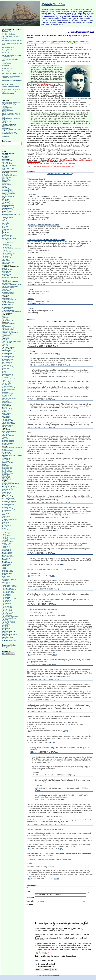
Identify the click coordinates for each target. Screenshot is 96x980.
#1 (29, 346)
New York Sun (6, 558)
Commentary (6, 516)
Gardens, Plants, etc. (7, 110)
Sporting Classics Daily (9, 238)
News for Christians (8, 435)
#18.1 (32, 752)
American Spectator (8, 192)
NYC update (5, 52)
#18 (29, 742)
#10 (29, 589)
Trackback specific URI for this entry (60, 174)
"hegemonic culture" (44, 84)
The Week (5, 619)
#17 (29, 731)
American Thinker (7, 506)
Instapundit (5, 216)
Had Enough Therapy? (9, 486)
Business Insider (7, 269)
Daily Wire (5, 524)
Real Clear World (7, 573)
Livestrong (5, 222)
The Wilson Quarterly (8, 622)
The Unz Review (7, 615)
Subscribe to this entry (46, 966)
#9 (29, 576)
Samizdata (5, 166)
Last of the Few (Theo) (9, 165)
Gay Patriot (5, 385)
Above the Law (6, 326)
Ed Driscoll (5, 377)
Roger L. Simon (6, 413)
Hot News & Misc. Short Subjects (11, 113)
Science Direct (6, 479)
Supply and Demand (8, 293)
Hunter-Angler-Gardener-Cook (11, 214)
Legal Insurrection (7, 331)
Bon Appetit (5, 199)
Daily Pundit (5, 368)
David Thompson (7, 160)
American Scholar (7, 190)
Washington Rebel (7, 425)
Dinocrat (4, 371)
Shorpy (4, 234)
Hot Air (4, 391)
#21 (29, 879)
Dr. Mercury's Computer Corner (10, 105)
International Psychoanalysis (10, 488)
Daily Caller (5, 521)
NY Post (4, 561)
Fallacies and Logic (7, 107)
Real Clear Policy (7, 570)
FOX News (5, 537)
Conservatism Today (8, 367)
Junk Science (6, 458)
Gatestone (5, 540)
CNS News (5, 515)
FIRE (3, 305)
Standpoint (5, 580)
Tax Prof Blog (6, 338)
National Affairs (6, 550)
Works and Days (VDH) (9, 640)
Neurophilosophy (7, 468)
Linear (64, 321)
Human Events (6, 543)
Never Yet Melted (7, 405)
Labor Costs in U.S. (7, 68)
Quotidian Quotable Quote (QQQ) (11, 125)
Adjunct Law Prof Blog (8, 328)
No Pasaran (5, 156)
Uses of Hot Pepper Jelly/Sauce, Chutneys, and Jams (11, 76)
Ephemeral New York (8, 204)
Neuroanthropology (8, 489)
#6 (29, 502)
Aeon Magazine (6, 184)
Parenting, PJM (6, 492)
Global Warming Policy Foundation (12, 455)
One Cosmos (6, 491)
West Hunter (5, 263)
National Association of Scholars (11, 311)
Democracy (5, 370)
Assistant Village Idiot (8, 193)
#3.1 (31, 410)
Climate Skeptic (6, 453)
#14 (29, 679)
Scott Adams (6, 232)
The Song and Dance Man (9, 132)
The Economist (6, 594)
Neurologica (5, 465)
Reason (4, 574)
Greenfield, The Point (8, 388)
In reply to (30, 901)
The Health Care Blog (8, 347)
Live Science (6, 459)
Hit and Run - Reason (8, 389)
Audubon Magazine (8, 196)
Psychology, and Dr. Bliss (9, 124)
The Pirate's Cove (7, 422)
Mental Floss (6, 225)
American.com (6, 507)
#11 (29, 604)
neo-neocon (5, 404)
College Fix (5, 301)
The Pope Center (7, 313)
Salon (3, 577)
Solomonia (5, 157)
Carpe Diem (5, 275)
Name (28, 888)
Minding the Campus (8, 310)
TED (3, 241)
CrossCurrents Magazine (9, 519)
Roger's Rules (6, 576)
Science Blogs (6, 476)
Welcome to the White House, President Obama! (45, 257)
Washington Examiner (8, 631)
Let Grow (4, 220)
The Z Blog (5, 259)
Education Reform (7, 304)
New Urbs (5, 226)
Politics (4, 122)
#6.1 (31, 517)
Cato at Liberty (6, 365)
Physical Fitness (6, 121)
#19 (29, 824)
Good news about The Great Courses (12, 73)
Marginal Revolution (8, 287)
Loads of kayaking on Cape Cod (11, 89)
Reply (55, 346)
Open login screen (7, 647)
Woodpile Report (7, 265)
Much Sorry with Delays (8, 34)
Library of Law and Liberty (10, 332)
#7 (29, 530)
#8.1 (31, 564)
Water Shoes (5, 65)
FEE (3, 531)
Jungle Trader (6, 219)
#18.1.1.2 (38, 799)
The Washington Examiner (10, 616)
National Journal (7, 552)
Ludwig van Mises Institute (10, 286)
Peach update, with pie (8, 50)
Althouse (4, 187)
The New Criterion (7, 609)
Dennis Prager (6, 527)
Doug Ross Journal (8, 374)
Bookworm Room (7, 364)
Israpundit (5, 154)
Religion (4, 127)
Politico (4, 567)
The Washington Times (9, 618)
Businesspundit (6, 271)
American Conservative (9, 352)
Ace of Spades (6, 350)
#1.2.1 (35, 376)
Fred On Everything (8, 207)
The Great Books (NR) (8, 253)
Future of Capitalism (8, 382)
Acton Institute (6, 429)
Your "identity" (6, 71)
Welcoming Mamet (34, 210)
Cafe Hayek (5, 272)
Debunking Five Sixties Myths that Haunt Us (43, 225)
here (81, 923)
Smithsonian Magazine (9, 579)
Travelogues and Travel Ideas (10, 133)
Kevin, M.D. (5, 344)
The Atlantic (5, 244)
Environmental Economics (10, 281)
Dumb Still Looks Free (8, 376)
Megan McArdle (6, 289)
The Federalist (6, 600)
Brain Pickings (6, 201)
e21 (3, 278)
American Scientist (7, 450)
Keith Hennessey (7, 283)
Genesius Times (7, 211)
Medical (4, 116)
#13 (29, 664)
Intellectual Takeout (8, 217)
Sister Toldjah (6, 416)
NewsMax (5, 559)
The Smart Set (6, 257)
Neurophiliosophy (7, 467)
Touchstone (5, 444)
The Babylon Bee (7, 246)
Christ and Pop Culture (9, 431)
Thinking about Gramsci (36, 179)
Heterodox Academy (8, 307)
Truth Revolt (5, 630)
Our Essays (5, 120)
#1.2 (31, 365)
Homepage (30, 897)
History (4, 111)
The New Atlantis (7, 607)
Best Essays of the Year (8, 103)
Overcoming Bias (7, 229)
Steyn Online (6, 582)
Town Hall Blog (6, 628)
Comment (29, 905)
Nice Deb (4, 407)
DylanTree (5, 178)
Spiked (4, 169)
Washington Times (7, 636)
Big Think (5, 198)
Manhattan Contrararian (9, 398)
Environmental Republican (10, 379)
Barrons (4, 268)
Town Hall (5, 625)
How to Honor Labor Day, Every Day (12, 40)
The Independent (7, 606)
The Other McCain (7, 420)
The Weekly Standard (8, 621)
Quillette (4, 231)
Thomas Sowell (6, 624)
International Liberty (8, 329)
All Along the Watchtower (9, 175)
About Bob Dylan (7, 174)
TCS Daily (5, 583)
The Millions (5, 256)
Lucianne (4, 547)
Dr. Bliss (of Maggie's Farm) (10, 483)
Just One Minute (7, 395)
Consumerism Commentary (10, 277)
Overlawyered (6, 335)
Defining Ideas (6, 525)
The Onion (5, 319)
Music (3, 117)
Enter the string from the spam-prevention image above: (55, 956)
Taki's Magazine (7, 240)
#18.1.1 (35, 775)
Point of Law (5, 337)
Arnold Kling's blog (7, 359)
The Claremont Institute (9, 589)
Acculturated (5, 183)
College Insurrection (8, 302)
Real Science (6, 474)
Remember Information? (46, 964)
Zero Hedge (5, 295)
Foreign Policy (6, 536)
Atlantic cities (6, 195)
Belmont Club (6, 361)
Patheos (4, 437)
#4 (29, 427)
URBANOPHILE (7, 260)
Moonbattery (5, 401)
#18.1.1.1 (38, 788)
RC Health (5, 346)
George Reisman (7, 386)
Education (4, 106)
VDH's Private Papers (8, 423)
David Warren (6, 162)
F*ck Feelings (6, 485)
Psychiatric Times (7, 494)
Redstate (4, 411)
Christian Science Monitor (9, 512)
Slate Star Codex (7, 495)
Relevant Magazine (8, 443)
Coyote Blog (5, 202)
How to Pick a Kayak (7, 84)
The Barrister (36, 166)
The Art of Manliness (8, 243)
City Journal (5, 513)
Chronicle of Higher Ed (9, 299)
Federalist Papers (7, 530)
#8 (29, 553)
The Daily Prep (6, 252)
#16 (29, 711)
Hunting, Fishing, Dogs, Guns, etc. (11, 114)
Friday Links (32, 194)
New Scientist (6, 470)
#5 (29, 453)
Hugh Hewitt (5, 392)
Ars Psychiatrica (7, 482)
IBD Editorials (6, 544)
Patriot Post (5, 565)
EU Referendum (7, 163)
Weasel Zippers (6, 426)
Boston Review (6, 510)
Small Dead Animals (8, 168)
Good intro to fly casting (8, 47)
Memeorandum (6, 549)
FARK (3, 316)
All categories (5, 136)
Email (28, 892)
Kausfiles (4, 397)
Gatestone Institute (7, 542)
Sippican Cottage (7, 235)
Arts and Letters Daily (8, 509)
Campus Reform (7, 298)
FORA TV (5, 534)
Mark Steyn (5, 399)
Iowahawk (5, 317)
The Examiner (6, 597)
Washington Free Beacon (9, 633)
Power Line (5, 410)
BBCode (38, 961)
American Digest (7, 189)
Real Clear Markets (8, 292)
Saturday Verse (6, 128)
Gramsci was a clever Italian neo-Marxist (41, 54)
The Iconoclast (6, 419)
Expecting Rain (6, 180)
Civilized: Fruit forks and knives (10, 86)
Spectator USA (6, 237)
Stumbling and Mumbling (9, 171)
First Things (5, 432)
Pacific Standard (7, 562)
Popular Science (7, 471)
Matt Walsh (5, 223)
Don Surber (5, 373)
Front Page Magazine (8, 539)
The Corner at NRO (8, 592)
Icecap (4, 456)
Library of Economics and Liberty (12, 284)
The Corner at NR (7, 591)
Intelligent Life (6, 546)
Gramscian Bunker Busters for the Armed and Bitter (46, 240)
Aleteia (4, 186)
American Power (7, 355)
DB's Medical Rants (8, 343)
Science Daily (6, 477)
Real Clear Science (8, 473)
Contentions (5, 518)
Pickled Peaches (6, 63)
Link (46, 365)
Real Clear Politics (7, 571)
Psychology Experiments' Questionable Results (9, 92)
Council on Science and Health (11, 341)
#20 (29, 849)
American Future (7, 353)
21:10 (53, 166)
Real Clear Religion (8, 440)
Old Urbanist (5, 228)
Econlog (4, 280)
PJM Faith (5, 438)
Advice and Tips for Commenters (11, 102)
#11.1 (32, 615)
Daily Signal (5, 522)
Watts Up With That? (8, 262)
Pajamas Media (6, 564)
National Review (7, 402)
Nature (4, 464)
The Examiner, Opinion (9, 598)
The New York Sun (7, 612)
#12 (29, 655)
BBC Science (6, 452)
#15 (29, 700)
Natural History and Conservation (11, 118)
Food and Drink (6, 109)
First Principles (6, 533)
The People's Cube (7, 320)
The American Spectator (9, 586)
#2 (29, 391)
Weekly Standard (7, 639)
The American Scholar (8, 585)
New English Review (8, 556)
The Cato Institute (7, 588)
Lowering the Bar (7, 334)
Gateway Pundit (7, 383)
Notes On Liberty (7, 408)
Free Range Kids (7, 208)
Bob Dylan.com (6, 177)
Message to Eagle (7, 462)
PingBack (31, 289)
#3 (29, 399)
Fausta (4, 380)
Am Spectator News (8, 498)
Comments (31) (60, 166)
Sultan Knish (6, 417)
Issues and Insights (8, 394)
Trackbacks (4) (70, 166)
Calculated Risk (6, 274)
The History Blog (7, 254)
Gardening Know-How (8, 210)
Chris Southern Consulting (46, 975)
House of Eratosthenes (9, 213)
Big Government (7, 362)
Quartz (4, 568)
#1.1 (31, 354)
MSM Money (6, 290)
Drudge (4, 528)
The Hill (4, 604)
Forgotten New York (8, 205)
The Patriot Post (7, 613)
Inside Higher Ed (7, 308)
